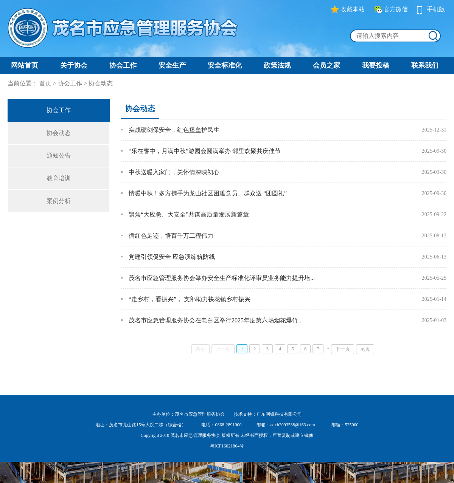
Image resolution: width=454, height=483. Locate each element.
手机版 (431, 9)
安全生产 (172, 65)
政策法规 (277, 65)
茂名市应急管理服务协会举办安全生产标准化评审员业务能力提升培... (222, 278)
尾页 (365, 349)
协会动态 (101, 83)
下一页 (342, 349)
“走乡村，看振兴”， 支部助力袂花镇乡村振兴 (189, 299)
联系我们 (424, 65)
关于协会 (73, 65)
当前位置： (23, 83)
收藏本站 (348, 9)
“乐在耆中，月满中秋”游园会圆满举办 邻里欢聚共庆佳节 (205, 151)
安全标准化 (225, 65)
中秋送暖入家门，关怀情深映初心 (174, 172)
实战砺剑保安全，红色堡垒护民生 (174, 130)
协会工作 (123, 65)
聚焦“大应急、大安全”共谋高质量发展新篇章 (189, 214)
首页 (45, 83)
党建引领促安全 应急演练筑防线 (172, 257)
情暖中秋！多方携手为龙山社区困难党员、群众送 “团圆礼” (208, 193)
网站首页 (24, 65)
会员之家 (326, 65)
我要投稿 (375, 65)
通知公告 (59, 155)
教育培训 (59, 178)
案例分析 (59, 201)
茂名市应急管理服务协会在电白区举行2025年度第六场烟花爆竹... (216, 320)
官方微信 (391, 9)
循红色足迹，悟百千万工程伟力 (171, 235)
